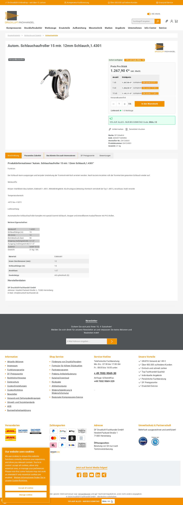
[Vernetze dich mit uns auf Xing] (104, 475)
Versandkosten (84, 494)
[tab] (13, 155)
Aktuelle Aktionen (15, 361)
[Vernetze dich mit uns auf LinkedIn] (98, 475)
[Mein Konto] (171, 21)
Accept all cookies (25, 488)
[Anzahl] (119, 104)
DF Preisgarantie (15, 374)
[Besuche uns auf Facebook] (79, 475)
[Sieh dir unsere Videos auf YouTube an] (91, 475)
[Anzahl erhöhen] (124, 104)
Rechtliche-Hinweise (16, 378)
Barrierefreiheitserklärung (19, 410)
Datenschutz (13, 382)
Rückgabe (56, 382)
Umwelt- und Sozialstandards (21, 402)
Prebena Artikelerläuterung (64, 374)
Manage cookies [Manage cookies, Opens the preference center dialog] (25, 495)
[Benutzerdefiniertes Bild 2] (155, 441)
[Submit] (112, 341)
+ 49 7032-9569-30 (105, 373)
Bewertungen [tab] (105, 156)
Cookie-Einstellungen (17, 386)
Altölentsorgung (59, 386)
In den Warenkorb (149, 104)
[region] (55, 84)
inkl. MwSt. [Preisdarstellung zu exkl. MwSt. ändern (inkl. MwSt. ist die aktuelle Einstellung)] (154, 14)
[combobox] (143, 21)
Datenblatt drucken (137, 129)
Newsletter (12, 394)
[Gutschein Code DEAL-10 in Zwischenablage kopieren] (112, 501)
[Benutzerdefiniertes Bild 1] (143, 441)
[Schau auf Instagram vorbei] (85, 475)
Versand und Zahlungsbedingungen (23, 398)
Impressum (12, 366)
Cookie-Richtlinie (15, 390)
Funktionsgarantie (15, 370)
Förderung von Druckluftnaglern (66, 361)
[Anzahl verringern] (113, 104)
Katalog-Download (60, 378)
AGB (9, 406)
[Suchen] (158, 21)
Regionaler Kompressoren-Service (67, 397)
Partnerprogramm (60, 370)
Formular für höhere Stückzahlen (67, 366)
